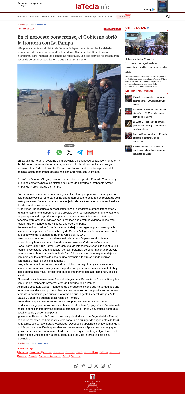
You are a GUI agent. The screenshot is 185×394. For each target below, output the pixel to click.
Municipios (76, 16)
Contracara (124, 16)
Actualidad (22, 16)
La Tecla (30, 25)
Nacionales (63, 16)
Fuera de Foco (106, 16)
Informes (34, 16)
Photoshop (90, 16)
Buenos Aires (48, 16)
